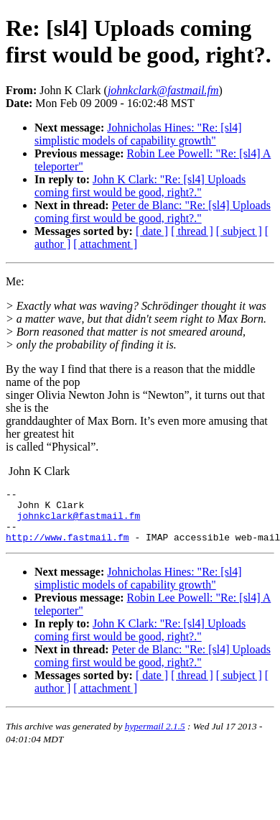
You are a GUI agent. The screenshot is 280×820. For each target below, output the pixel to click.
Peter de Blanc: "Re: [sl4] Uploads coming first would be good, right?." (152, 211)
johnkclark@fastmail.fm (79, 521)
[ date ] (152, 231)
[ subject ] (239, 231)
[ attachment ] (105, 244)
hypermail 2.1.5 (155, 737)
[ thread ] (192, 231)
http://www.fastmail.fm (67, 547)
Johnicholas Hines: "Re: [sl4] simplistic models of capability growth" (138, 134)
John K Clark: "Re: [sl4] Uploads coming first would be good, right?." (140, 185)
